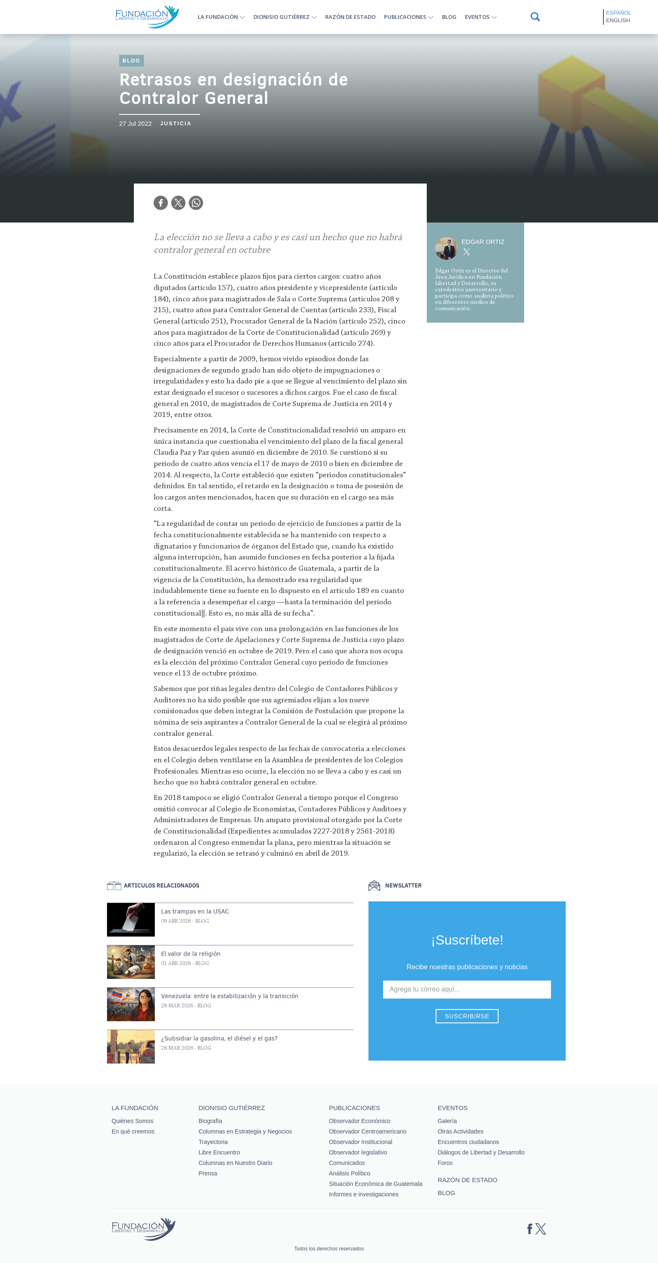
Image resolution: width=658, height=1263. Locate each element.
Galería (447, 1121)
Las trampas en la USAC (195, 911)
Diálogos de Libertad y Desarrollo (481, 1152)
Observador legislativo (358, 1152)
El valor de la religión (191, 954)
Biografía (210, 1121)
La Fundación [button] (218, 17)
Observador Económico (359, 1121)
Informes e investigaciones (364, 1194)
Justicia (176, 123)
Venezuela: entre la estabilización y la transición (229, 996)
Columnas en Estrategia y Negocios (245, 1131)
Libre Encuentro (219, 1152)
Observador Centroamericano (367, 1131)
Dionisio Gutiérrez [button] (281, 17)
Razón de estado (350, 17)
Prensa (207, 1173)
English (618, 20)
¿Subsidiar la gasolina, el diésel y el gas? (219, 1038)
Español (618, 13)
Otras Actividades (460, 1131)
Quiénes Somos (133, 1121)
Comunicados (347, 1162)
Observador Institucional (360, 1142)
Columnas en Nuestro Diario (235, 1162)
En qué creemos (133, 1131)
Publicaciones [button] (405, 17)
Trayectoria (213, 1142)
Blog (449, 17)
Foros (445, 1162)
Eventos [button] (477, 17)
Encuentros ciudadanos (468, 1142)
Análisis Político (349, 1173)
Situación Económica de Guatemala (376, 1183)
